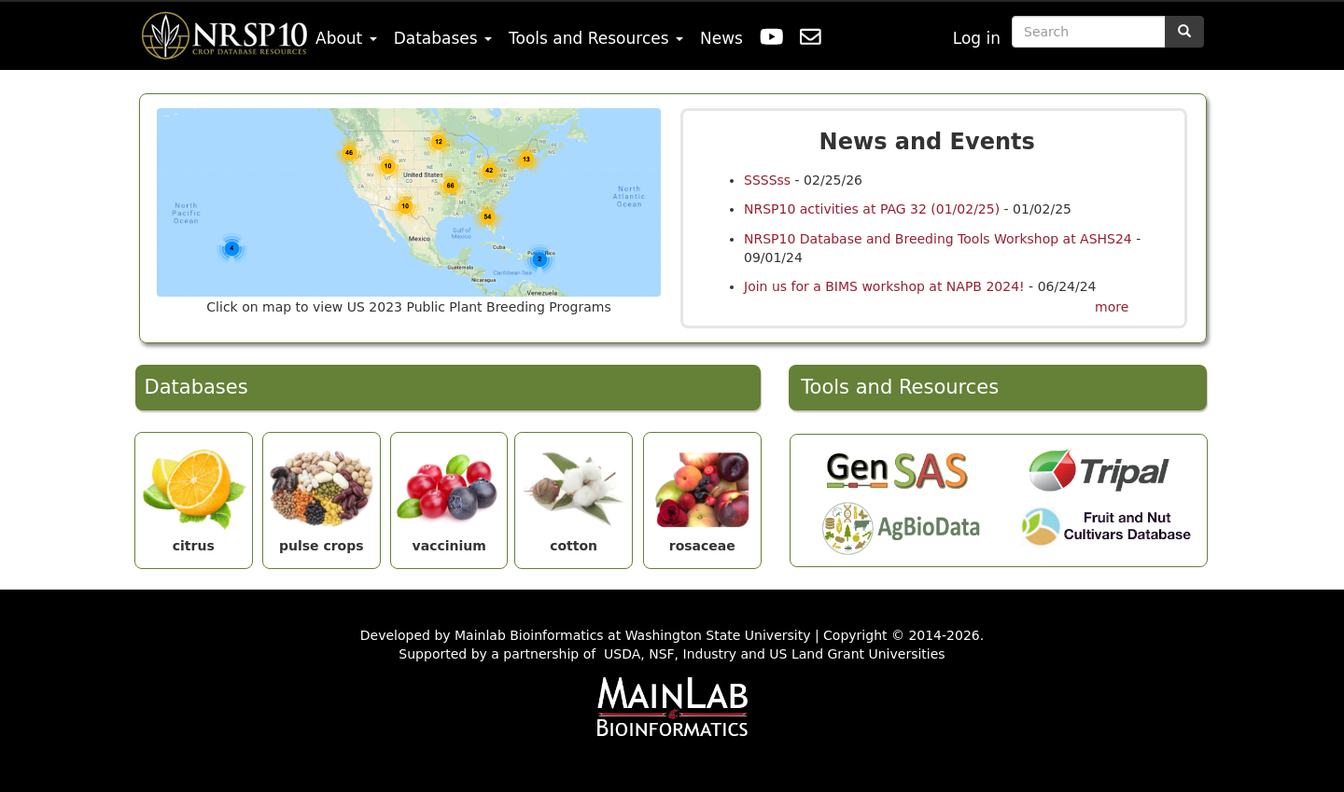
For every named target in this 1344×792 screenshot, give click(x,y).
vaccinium (449, 493)
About (346, 38)
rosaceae (702, 493)
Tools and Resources (596, 38)
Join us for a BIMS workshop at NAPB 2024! (886, 286)
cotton (573, 493)
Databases (443, 38)
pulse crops (321, 493)
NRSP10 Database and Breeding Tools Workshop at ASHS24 (938, 238)
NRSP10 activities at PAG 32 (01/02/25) (872, 208)
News (721, 38)
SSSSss (767, 180)
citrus (193, 493)
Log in (977, 38)
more (1111, 306)
